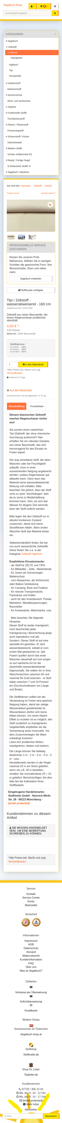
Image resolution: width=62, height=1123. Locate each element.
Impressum (31, 940)
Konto (31, 901)
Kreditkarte (31, 1010)
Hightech (13, 64)
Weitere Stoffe (14, 148)
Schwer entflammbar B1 (19, 154)
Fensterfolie (14, 76)
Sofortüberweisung (31, 1001)
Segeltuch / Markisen (17, 172)
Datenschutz (31, 948)
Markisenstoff (13, 89)
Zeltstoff (11, 47)
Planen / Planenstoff (17, 124)
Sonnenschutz (14, 95)
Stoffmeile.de (31, 1054)
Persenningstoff (14, 130)
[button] (55, 6)
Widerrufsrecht (31, 955)
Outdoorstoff (13, 83)
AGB (31, 944)
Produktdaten (37, 406)
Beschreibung (16, 406)
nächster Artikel (47, 193)
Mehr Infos (32, 1104)
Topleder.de (31, 1074)
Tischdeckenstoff (15, 118)
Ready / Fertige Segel (18, 160)
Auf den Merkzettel (21, 390)
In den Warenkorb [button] (33, 364)
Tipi (10, 70)
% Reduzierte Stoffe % (18, 166)
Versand (31, 952)
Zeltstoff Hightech (31, 554)
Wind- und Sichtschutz (18, 101)
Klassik (12, 52)
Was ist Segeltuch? (31, 970)
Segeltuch (12, 41)
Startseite (26, 185)
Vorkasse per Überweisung (31, 992)
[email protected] (19, 803)
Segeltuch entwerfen (30, 278)
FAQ (31, 963)
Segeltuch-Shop (12, 5)
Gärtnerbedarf (14, 142)
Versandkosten (14, 373)
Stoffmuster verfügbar (30, 290)
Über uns (31, 967)
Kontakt (30, 894)
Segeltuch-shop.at (31, 1034)
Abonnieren (51, 1116)
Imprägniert (15, 57)
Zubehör (11, 107)
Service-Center (31, 897)
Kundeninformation (31, 959)
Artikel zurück (13, 193)
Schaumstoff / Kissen (17, 136)
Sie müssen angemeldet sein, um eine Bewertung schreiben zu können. (28, 830)
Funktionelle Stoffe (16, 112)
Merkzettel (31, 905)
